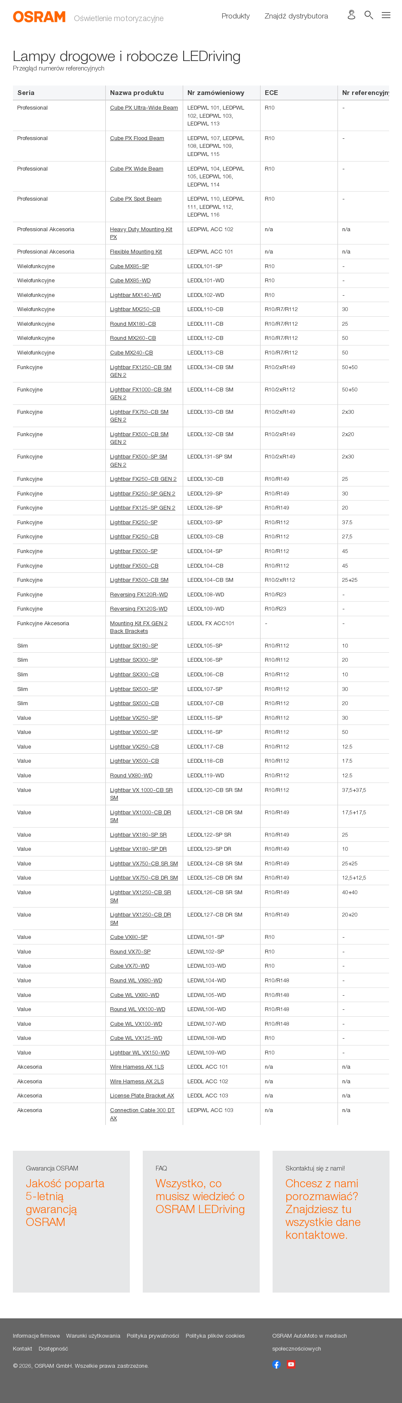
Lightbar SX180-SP (134, 645)
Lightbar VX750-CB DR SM (144, 877)
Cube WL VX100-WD (136, 1023)
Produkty (236, 15)
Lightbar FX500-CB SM (139, 579)
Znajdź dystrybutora (296, 15)
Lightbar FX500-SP (133, 550)
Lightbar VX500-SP (134, 731)
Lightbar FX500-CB (134, 565)
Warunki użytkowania (93, 1335)
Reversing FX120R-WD (139, 594)
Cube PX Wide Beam (136, 168)
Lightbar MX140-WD (135, 294)
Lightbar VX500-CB (134, 760)
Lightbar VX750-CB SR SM (144, 863)
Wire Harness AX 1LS (137, 1066)
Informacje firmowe (36, 1335)
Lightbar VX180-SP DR (138, 848)
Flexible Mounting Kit (136, 251)
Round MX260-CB (133, 337)
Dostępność (53, 1348)
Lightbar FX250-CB (134, 536)
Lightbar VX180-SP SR (138, 834)
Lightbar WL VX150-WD (139, 1052)
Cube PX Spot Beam (136, 198)
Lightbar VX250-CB (134, 746)
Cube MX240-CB (131, 352)
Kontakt (22, 1348)
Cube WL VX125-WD (136, 1037)
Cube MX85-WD (130, 280)
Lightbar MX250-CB (135, 309)
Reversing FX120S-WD (138, 608)
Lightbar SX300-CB (134, 674)
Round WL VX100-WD (137, 1009)
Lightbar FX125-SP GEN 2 (142, 507)
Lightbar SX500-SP (134, 688)
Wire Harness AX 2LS (137, 1081)
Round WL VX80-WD (136, 980)
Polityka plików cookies (215, 1335)
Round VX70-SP (130, 951)
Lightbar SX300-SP (134, 659)
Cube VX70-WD (129, 965)
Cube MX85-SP (129, 266)
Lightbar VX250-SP (134, 717)
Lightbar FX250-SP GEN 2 (142, 493)
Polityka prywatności (153, 1335)
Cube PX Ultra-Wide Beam (144, 107)
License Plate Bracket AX (142, 1095)
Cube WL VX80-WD (134, 994)
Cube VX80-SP (128, 936)
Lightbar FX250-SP (133, 522)
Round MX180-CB (133, 323)
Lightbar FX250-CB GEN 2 (143, 478)
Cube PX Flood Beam (137, 137)
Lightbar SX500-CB (134, 703)
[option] (71, 1222)
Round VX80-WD (131, 775)
